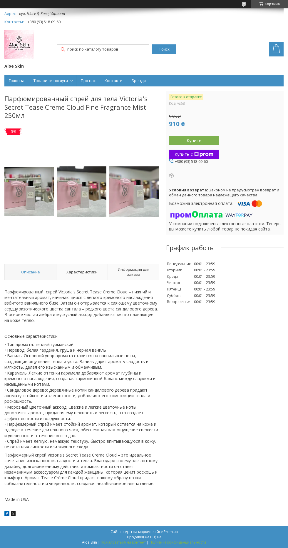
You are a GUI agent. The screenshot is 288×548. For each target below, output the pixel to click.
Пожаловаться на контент (123, 542)
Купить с (194, 154)
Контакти (114, 80)
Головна (16, 80)
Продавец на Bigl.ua (144, 536)
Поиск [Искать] (164, 49)
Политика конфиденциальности (178, 542)
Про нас (88, 80)
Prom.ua (171, 531)
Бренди (139, 80)
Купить (194, 140)
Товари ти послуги (51, 80)
